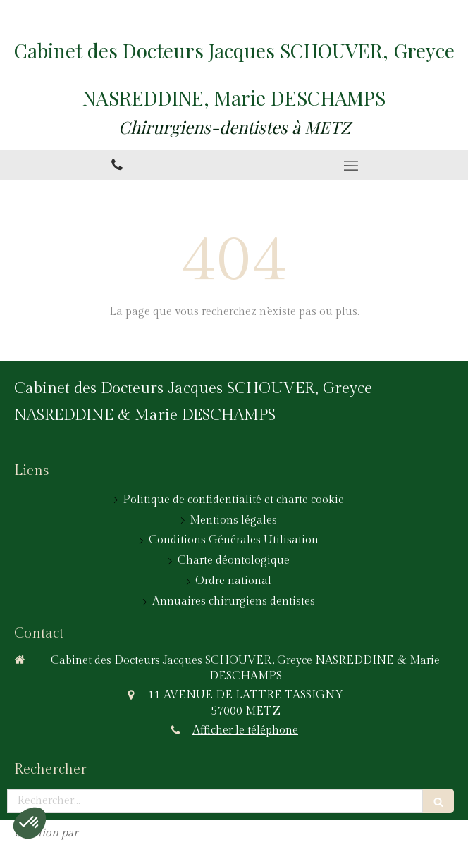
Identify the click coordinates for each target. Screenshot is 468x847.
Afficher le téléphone (245, 730)
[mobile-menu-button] (351, 166)
